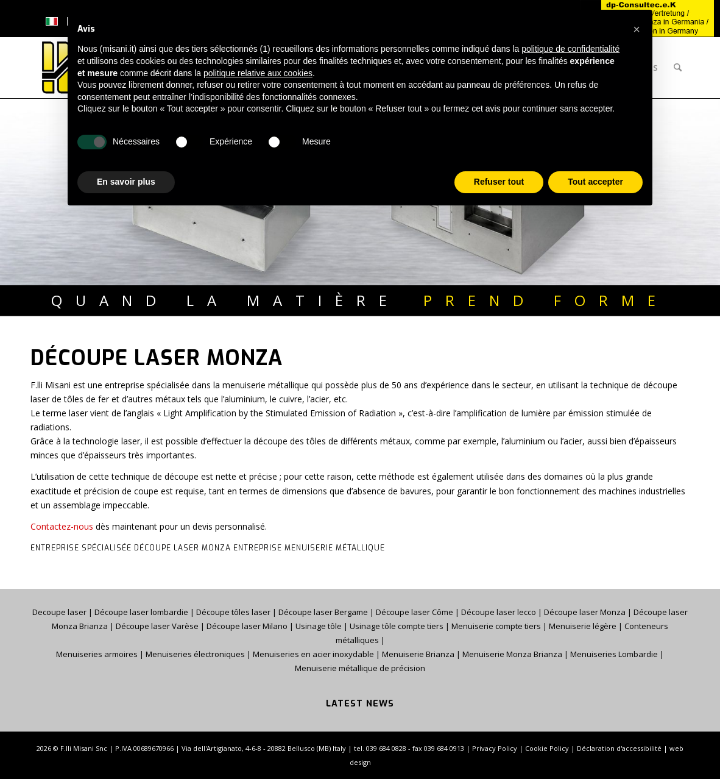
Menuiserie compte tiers (497, 626)
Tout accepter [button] (595, 182)
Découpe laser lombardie (141, 611)
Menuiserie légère (582, 626)
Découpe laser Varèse (157, 626)
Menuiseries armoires (97, 654)
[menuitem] (678, 67)
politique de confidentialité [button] (570, 49)
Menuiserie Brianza (418, 654)
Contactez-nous (61, 526)
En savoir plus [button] (126, 182)
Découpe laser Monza (585, 611)
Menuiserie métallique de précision (360, 668)
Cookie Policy (547, 748)
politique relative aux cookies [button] (257, 73)
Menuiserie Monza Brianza (512, 654)
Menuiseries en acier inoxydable (313, 654)
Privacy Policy (494, 748)
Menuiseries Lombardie (614, 654)
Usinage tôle (319, 626)
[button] (636, 29)
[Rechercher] (678, 67)
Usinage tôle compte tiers (396, 626)
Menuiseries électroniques (195, 654)
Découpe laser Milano (247, 626)
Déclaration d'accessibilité (619, 748)
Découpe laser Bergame (323, 611)
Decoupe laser (59, 611)
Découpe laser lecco (498, 611)
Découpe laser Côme (414, 611)
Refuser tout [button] (499, 182)
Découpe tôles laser (233, 611)
